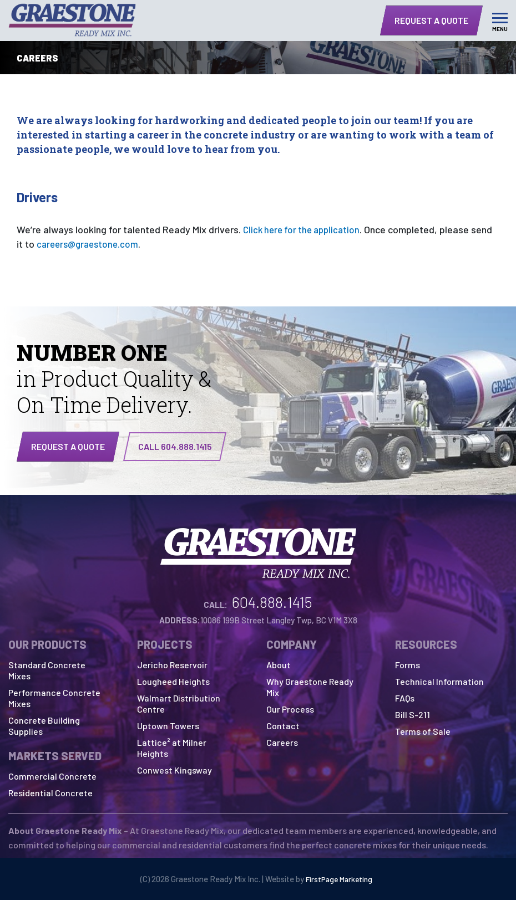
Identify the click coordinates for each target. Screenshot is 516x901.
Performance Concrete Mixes (54, 699)
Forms (407, 666)
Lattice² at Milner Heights (171, 749)
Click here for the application (305, 229)
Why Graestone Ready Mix (309, 688)
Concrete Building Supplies (44, 727)
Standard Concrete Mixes (46, 671)
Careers (282, 743)
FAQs (404, 699)
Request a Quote (431, 20)
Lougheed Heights (173, 682)
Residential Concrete (50, 794)
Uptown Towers (168, 726)
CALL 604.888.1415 (175, 446)
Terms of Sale (423, 732)
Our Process (290, 710)
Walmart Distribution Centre (178, 704)
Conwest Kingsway (174, 771)
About (278, 666)
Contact (283, 726)
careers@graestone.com (90, 244)
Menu (500, 28)
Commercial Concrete (52, 777)
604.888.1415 (272, 603)
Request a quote (68, 446)
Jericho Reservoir (172, 666)
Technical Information (439, 682)
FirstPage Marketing (339, 880)
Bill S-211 (412, 715)
